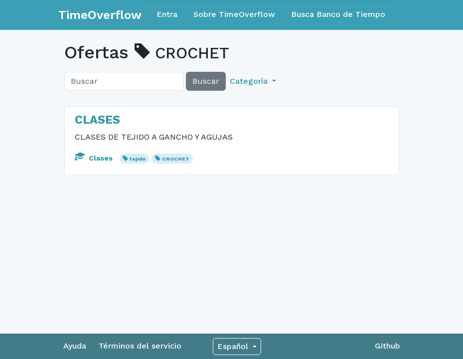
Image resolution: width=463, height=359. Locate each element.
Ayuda (74, 346)
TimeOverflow (100, 15)
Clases (95, 158)
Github (387, 346)
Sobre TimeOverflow (234, 14)
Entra (166, 14)
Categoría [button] (250, 81)
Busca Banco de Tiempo (338, 14)
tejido (138, 159)
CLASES (97, 120)
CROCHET (175, 159)
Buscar (205, 81)
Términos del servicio (140, 346)
